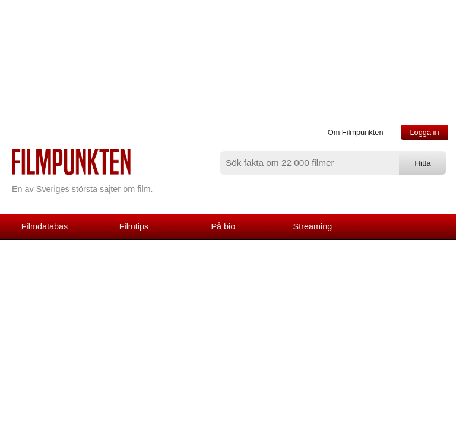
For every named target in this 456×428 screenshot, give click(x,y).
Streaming (312, 226)
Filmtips (134, 226)
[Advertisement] (228, 329)
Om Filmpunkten (356, 132)
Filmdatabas (44, 226)
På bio (223, 226)
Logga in (424, 132)
